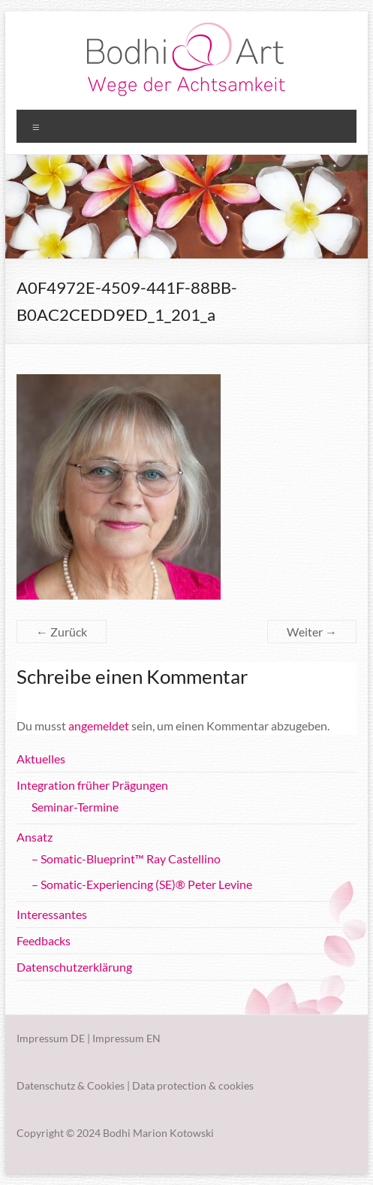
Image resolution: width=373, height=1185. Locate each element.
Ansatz (35, 837)
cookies (236, 1085)
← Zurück (61, 631)
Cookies (106, 1085)
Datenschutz (46, 1085)
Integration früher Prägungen (92, 785)
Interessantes (52, 914)
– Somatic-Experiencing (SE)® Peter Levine (142, 884)
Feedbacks (44, 940)
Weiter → (312, 631)
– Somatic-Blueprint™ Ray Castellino (126, 858)
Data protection (169, 1085)
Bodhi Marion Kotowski (158, 1132)
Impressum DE (51, 1038)
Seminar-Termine (75, 807)
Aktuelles (41, 758)
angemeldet (98, 725)
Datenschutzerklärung (74, 967)
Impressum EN (126, 1038)
